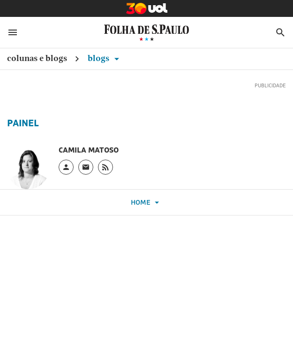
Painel (23, 123)
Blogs (105, 58)
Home (146, 202)
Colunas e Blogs (37, 58)
